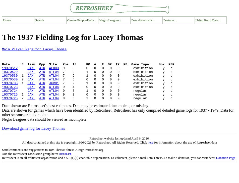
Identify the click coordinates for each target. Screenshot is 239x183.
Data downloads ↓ (143, 20)
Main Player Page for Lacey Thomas (34, 50)
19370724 (10, 99)
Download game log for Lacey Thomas (33, 139)
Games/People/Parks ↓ (82, 20)
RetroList (65, 164)
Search (39, 20)
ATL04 (54, 77)
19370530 (10, 81)
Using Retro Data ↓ (208, 20)
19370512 (10, 72)
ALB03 (54, 72)
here (150, 153)
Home (7, 20)
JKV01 (54, 90)
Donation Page (225, 168)
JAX (31, 72)
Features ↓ (170, 20)
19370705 (10, 90)
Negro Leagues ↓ (110, 20)
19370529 (10, 77)
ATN (42, 72)
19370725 (10, 104)
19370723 (10, 95)
